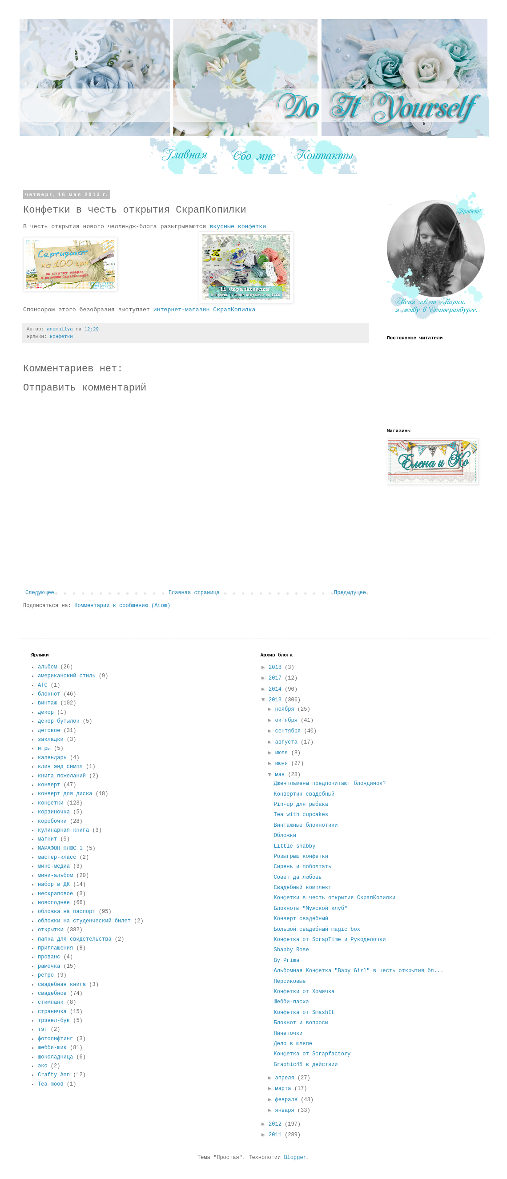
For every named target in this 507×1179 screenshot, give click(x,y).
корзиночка (54, 812)
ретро (46, 975)
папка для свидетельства (75, 939)
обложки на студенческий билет (84, 921)
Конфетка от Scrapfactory (312, 1054)
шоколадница (55, 1057)
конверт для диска (65, 794)
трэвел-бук (54, 1021)
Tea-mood (51, 1084)
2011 (277, 1135)
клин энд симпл (60, 767)
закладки (51, 739)
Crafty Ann (54, 1075)
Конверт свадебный (301, 919)
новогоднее (54, 903)
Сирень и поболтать (302, 867)
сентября (289, 731)
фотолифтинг (55, 1039)
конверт (49, 785)
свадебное (52, 993)
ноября (286, 709)
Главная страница (194, 593)
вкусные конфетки (237, 226)
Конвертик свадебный (304, 794)
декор (46, 712)
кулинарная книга (63, 830)
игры (44, 748)
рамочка (49, 966)
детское (49, 731)
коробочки (52, 821)
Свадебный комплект (302, 888)
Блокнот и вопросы (301, 1023)
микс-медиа (54, 866)
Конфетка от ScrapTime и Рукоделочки (330, 940)
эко (43, 1066)
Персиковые (290, 981)
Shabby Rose (291, 950)
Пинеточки (288, 1033)
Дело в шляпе (293, 1044)
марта (284, 1089)
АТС (43, 685)
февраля (288, 1100)
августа (288, 742)
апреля (286, 1078)
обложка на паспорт (67, 912)
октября (288, 720)
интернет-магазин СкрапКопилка (204, 309)
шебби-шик (52, 1048)
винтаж (47, 703)
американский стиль (67, 676)
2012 (277, 1124)
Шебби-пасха (291, 1002)
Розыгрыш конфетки (301, 856)
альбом (47, 667)
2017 (277, 678)
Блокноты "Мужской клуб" (310, 908)
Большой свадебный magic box (317, 929)
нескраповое (55, 894)
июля (283, 753)
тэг (43, 1029)
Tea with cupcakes (301, 815)
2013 (277, 700)
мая (281, 775)
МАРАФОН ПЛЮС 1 (60, 848)
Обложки (285, 836)
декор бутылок (59, 721)
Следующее (39, 593)
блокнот (49, 694)
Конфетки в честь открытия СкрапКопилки (334, 898)
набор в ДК (54, 884)
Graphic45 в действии (306, 1065)
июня (283, 764)
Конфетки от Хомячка (304, 992)
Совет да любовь (298, 877)
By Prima (286, 961)
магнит (47, 839)
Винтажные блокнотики (306, 825)
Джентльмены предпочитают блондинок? (330, 784)
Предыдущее (350, 593)
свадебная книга (62, 985)
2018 (277, 667)
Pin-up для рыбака (301, 804)
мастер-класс (57, 857)
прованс (49, 957)
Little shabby (294, 846)
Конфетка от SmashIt (304, 1013)
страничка (52, 1012)
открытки (51, 930)
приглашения (55, 948)
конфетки (61, 336)
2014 (277, 689)
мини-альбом (55, 876)
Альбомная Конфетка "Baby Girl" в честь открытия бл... (358, 971)
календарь (52, 758)
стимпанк (51, 1002)
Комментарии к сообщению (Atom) (122, 606)
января (286, 1110)
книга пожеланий (62, 776)
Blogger (295, 1158)
